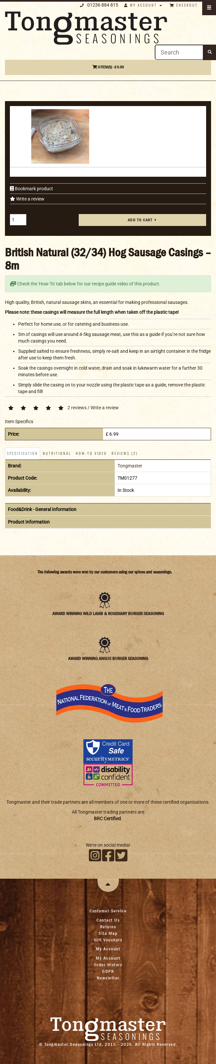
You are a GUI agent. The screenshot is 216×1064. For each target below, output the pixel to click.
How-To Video (91, 453)
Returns (108, 927)
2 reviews (77, 407)
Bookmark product (33, 188)
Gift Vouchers (108, 940)
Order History (108, 965)
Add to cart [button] (140, 220)
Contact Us (108, 920)
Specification (22, 453)
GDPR (108, 971)
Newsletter (108, 978)
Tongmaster (130, 465)
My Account (108, 958)
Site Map (108, 933)
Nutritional (57, 453)
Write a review (29, 199)
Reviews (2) (125, 453)
